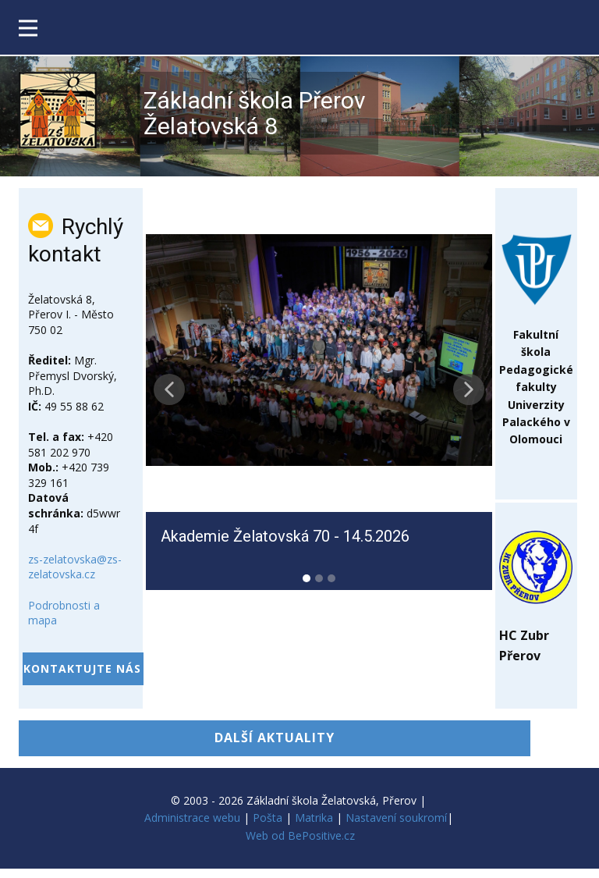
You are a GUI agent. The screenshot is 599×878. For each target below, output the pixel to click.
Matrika (314, 817)
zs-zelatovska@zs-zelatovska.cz (75, 567)
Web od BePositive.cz (300, 835)
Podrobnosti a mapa (64, 613)
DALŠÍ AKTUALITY (274, 737)
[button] (169, 389)
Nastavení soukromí (396, 817)
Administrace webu (192, 817)
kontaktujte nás (82, 668)
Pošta (267, 817)
